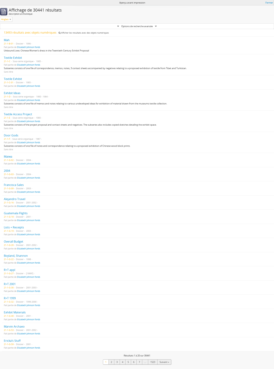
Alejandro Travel (14, 199)
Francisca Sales (14, 185)
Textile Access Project (18, 114)
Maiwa (8, 156)
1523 (152, 362)
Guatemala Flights (16, 213)
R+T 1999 (10, 298)
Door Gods (11, 135)
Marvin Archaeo (14, 326)
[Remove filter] (10, 19)
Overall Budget (13, 241)
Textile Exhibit (13, 58)
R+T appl (9, 270)
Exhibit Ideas (12, 93)
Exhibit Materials (15, 312)
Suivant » (164, 362)
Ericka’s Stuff (12, 341)
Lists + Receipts (14, 227)
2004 (7, 171)
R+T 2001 (10, 284)
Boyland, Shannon (16, 256)
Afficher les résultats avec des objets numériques (84, 32)
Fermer (269, 2)
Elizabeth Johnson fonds (28, 47)
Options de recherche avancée (137, 26)
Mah (7, 40)
